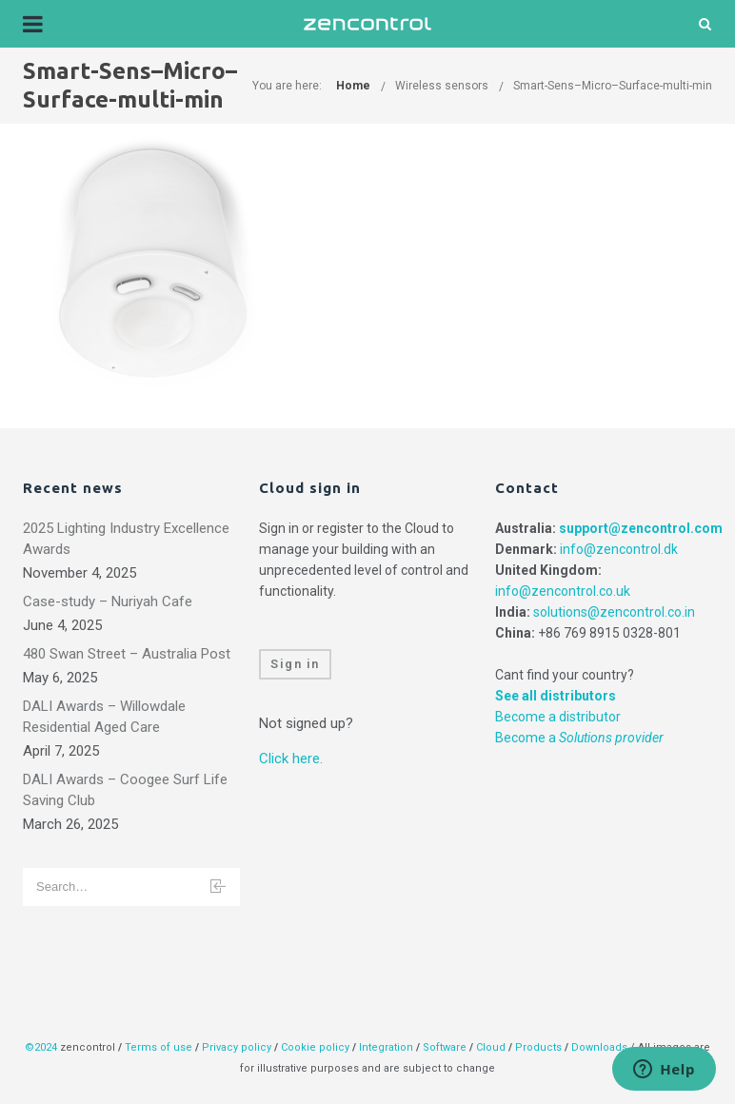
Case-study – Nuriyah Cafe (107, 601)
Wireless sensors (441, 85)
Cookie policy (315, 1047)
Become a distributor (558, 716)
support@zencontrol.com (641, 528)
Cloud (492, 1047)
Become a (579, 737)
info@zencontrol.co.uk (562, 591)
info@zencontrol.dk (619, 549)
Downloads (599, 1047)
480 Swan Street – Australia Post (126, 653)
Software (444, 1047)
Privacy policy (236, 1047)
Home (353, 85)
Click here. (291, 758)
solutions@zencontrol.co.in (614, 612)
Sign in (295, 664)
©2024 (41, 1047)
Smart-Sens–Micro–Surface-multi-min (612, 85)
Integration (386, 1047)
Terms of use (158, 1047)
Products (540, 1047)
